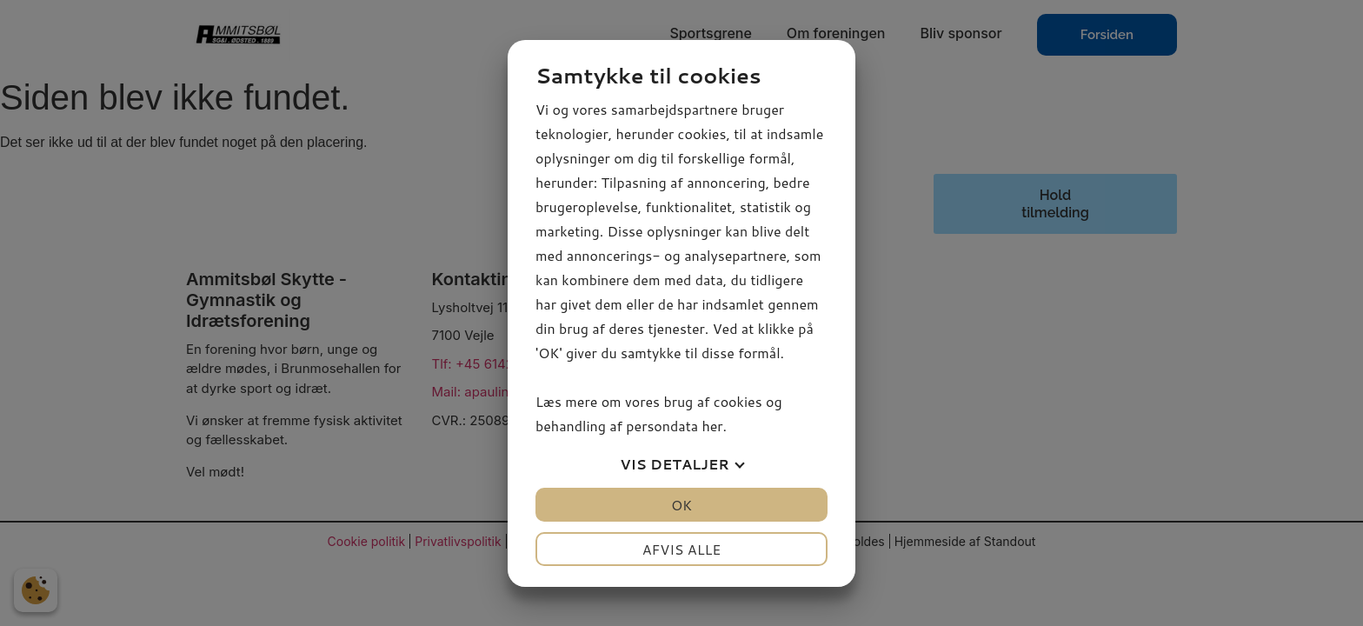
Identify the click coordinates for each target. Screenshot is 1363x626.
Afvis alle (681, 549)
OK (681, 505)
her (711, 426)
